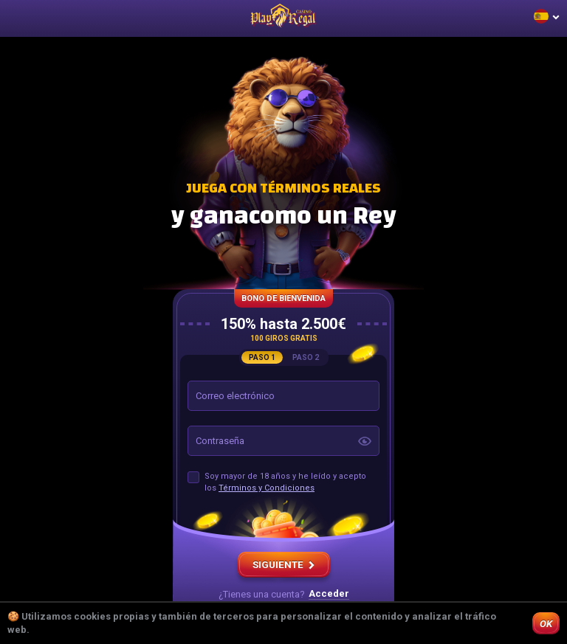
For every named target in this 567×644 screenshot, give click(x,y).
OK (546, 623)
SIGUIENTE (283, 564)
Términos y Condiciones (267, 488)
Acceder (329, 594)
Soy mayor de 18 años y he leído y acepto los (285, 482)
